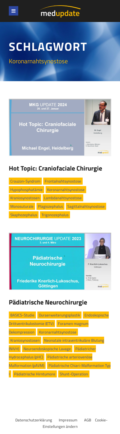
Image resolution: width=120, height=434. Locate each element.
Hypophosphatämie (26, 190)
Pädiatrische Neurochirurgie (48, 302)
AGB (87, 420)
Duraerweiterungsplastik (59, 315)
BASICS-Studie (22, 315)
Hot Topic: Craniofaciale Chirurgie (55, 168)
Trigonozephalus (55, 215)
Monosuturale (22, 206)
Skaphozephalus (23, 215)
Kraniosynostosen (25, 198)
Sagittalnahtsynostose (86, 206)
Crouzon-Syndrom (25, 181)
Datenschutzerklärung (33, 420)
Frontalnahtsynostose (63, 181)
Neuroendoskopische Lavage (47, 349)
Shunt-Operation (74, 374)
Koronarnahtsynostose (66, 190)
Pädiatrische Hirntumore (34, 374)
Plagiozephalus (50, 206)
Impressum (68, 420)
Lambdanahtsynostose (63, 198)
